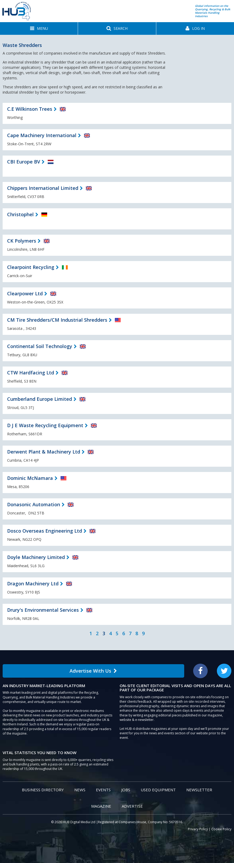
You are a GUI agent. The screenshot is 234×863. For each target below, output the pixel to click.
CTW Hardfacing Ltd (30, 372)
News (79, 789)
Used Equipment (158, 789)
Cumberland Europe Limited (39, 399)
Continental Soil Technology (39, 346)
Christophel (20, 214)
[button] (39, 28)
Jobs (125, 789)
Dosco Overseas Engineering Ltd (44, 531)
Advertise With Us (93, 671)
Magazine (101, 806)
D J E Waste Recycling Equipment (45, 425)
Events (103, 789)
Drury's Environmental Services (43, 610)
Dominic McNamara (30, 478)
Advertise (132, 806)
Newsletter (199, 789)
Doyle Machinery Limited (36, 557)
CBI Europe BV (23, 161)
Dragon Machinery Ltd (32, 583)
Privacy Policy (198, 829)
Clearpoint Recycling (30, 267)
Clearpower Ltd (25, 293)
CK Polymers (21, 241)
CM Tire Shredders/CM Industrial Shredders (57, 320)
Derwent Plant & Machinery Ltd (43, 452)
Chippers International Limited (42, 188)
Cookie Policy (221, 829)
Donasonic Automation (33, 504)
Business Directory (43, 789)
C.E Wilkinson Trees (29, 109)
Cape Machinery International (41, 135)
